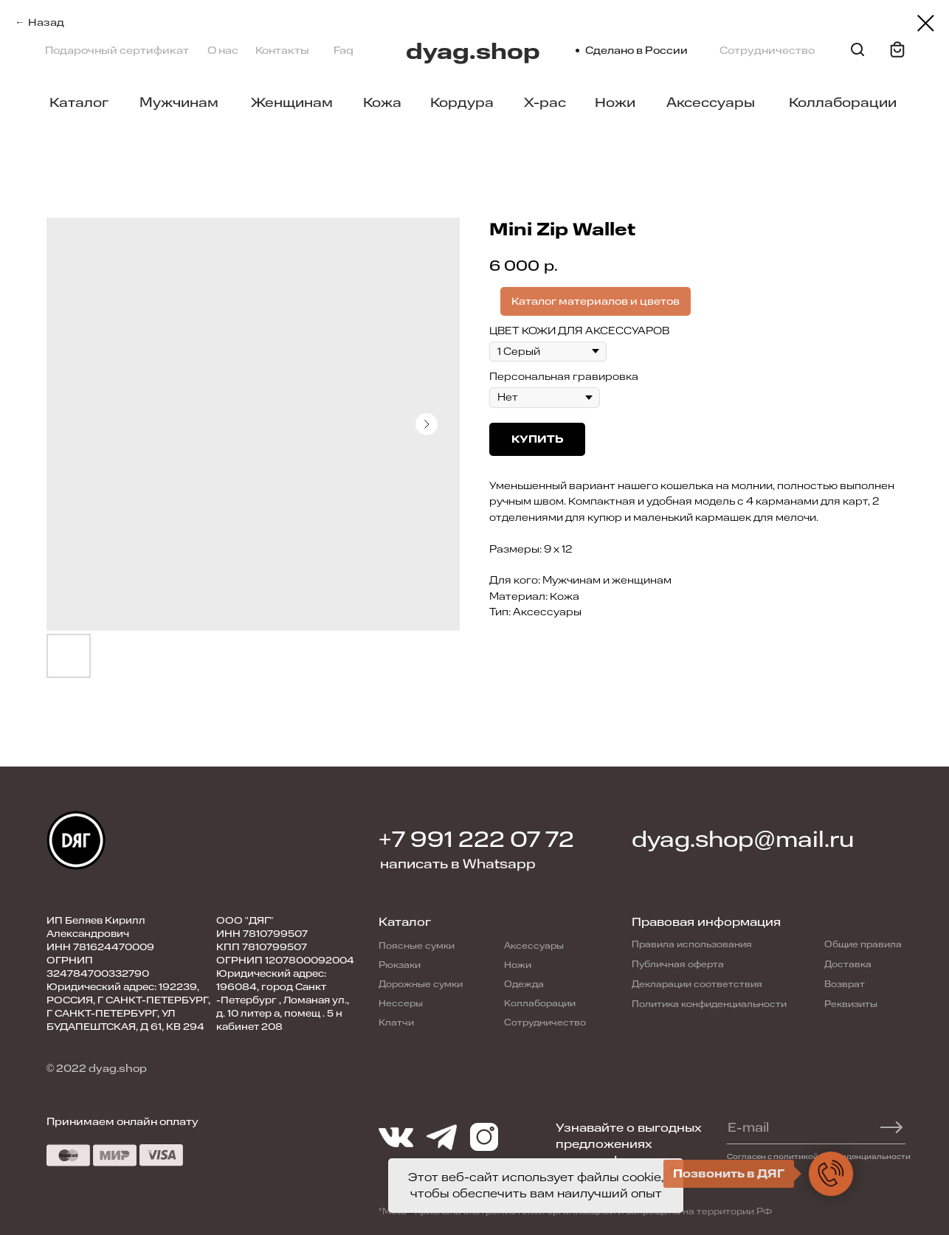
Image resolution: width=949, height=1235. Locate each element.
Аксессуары (710, 102)
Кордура (462, 102)
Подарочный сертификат (117, 51)
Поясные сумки (417, 946)
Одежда (524, 984)
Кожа (382, 102)
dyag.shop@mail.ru (743, 840)
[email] (809, 1127)
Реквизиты (850, 1004)
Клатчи (396, 1022)
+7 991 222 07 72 (476, 840)
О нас (222, 51)
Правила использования (692, 944)
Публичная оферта (678, 964)
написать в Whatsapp (458, 864)
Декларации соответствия (697, 984)
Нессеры (401, 1003)
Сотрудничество (767, 51)
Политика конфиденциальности (709, 1004)
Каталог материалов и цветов (595, 301)
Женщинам (292, 102)
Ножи (615, 102)
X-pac (545, 102)
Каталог (78, 102)
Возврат (844, 984)
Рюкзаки (400, 965)
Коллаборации (843, 102)
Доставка (848, 964)
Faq (343, 51)
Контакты (282, 51)
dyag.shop (473, 52)
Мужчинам (178, 102)
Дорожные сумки (421, 984)
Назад (46, 22)
